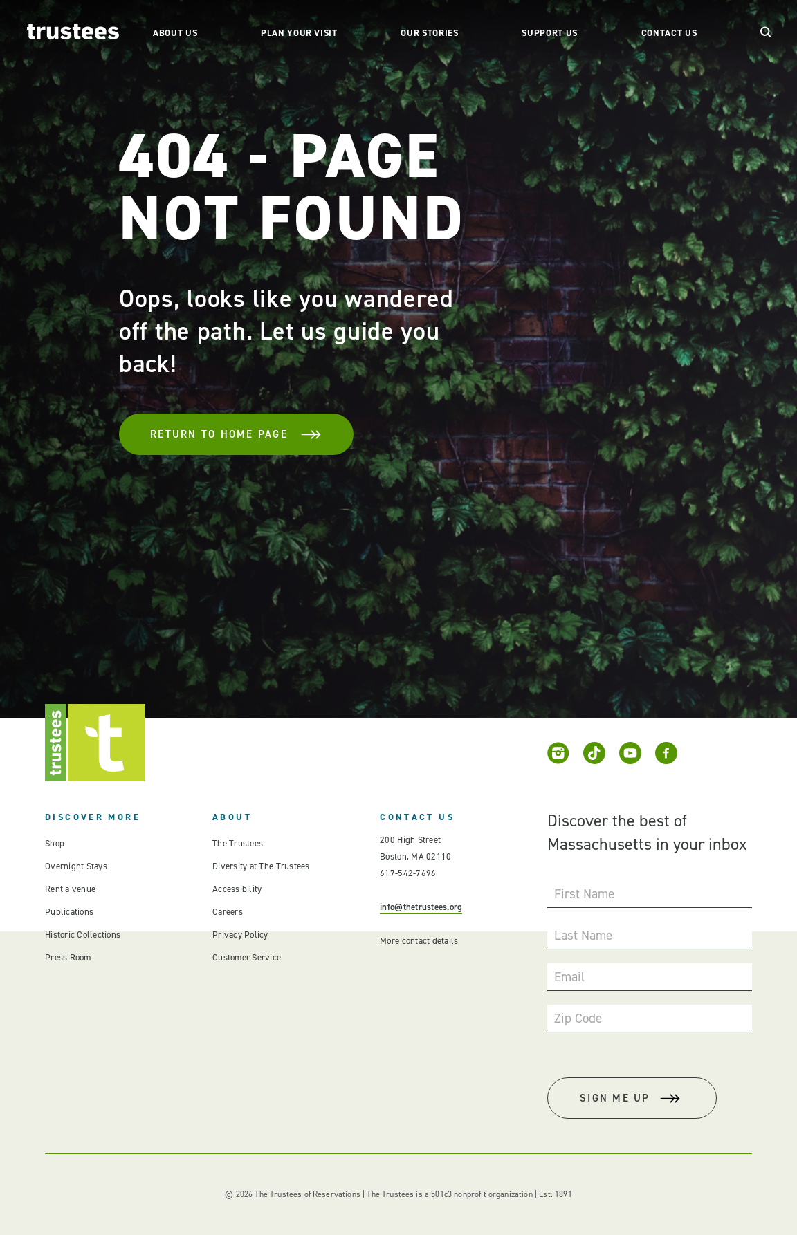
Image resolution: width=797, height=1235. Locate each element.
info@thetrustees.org (421, 907)
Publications (69, 912)
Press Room (68, 957)
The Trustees (237, 843)
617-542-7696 (408, 873)
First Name (584, 894)
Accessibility (237, 889)
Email (569, 977)
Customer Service (246, 957)
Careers (227, 912)
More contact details (419, 941)
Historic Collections (82, 934)
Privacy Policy (240, 934)
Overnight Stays (76, 866)
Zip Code (578, 1018)
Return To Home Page (236, 434)
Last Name (583, 935)
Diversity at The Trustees (261, 866)
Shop (54, 843)
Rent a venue (70, 889)
